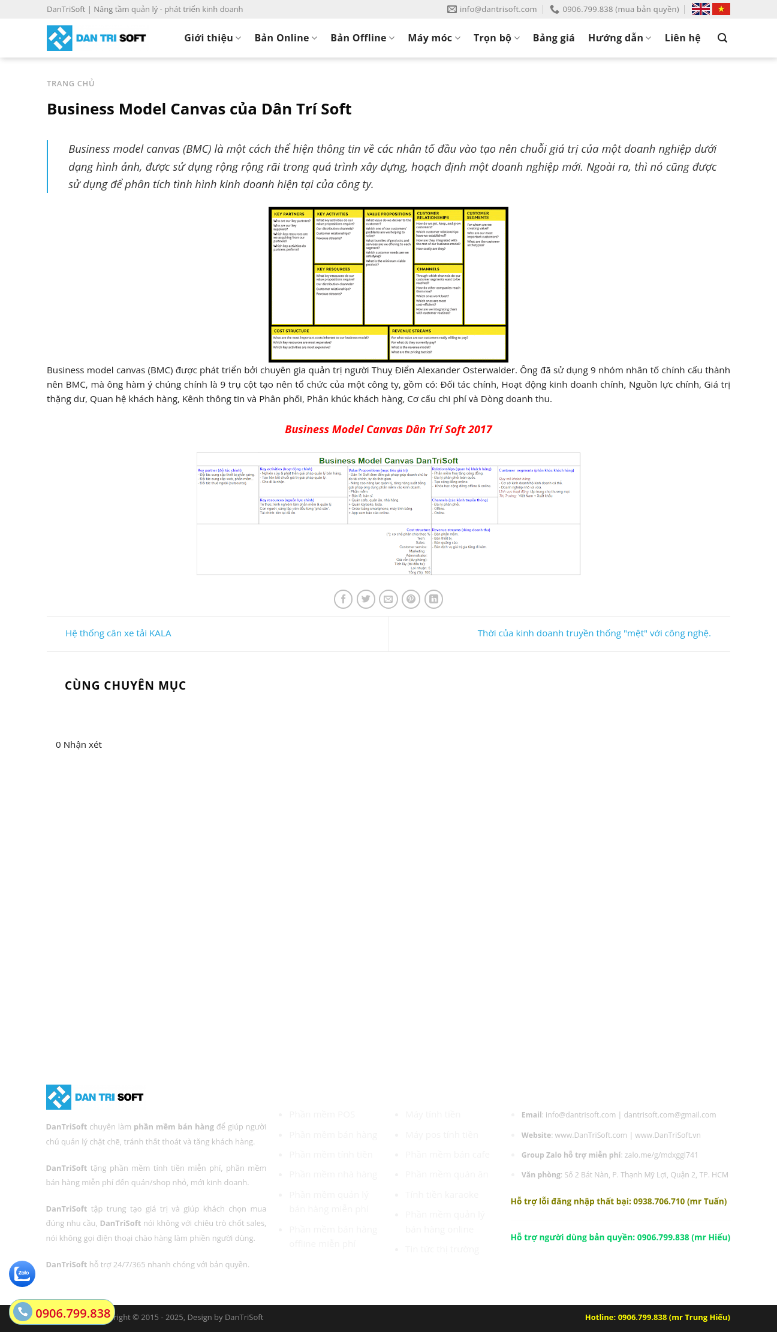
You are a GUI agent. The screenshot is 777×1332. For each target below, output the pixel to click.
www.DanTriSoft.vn (668, 1135)
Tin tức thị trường (442, 1249)
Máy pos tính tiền (441, 1134)
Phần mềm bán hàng (333, 1134)
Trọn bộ (497, 37)
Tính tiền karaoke (442, 1194)
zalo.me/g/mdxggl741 (661, 1155)
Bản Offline (362, 37)
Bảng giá (554, 37)
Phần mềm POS (322, 1114)
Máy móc (434, 37)
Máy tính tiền (433, 1114)
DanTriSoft (244, 1317)
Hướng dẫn (620, 37)
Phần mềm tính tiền (331, 1154)
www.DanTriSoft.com (591, 1135)
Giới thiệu (212, 37)
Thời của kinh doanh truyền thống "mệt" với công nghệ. (604, 633)
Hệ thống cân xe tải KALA (109, 633)
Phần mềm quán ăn (447, 1174)
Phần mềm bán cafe (447, 1154)
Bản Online (286, 37)
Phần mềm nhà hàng (333, 1174)
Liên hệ (683, 37)
